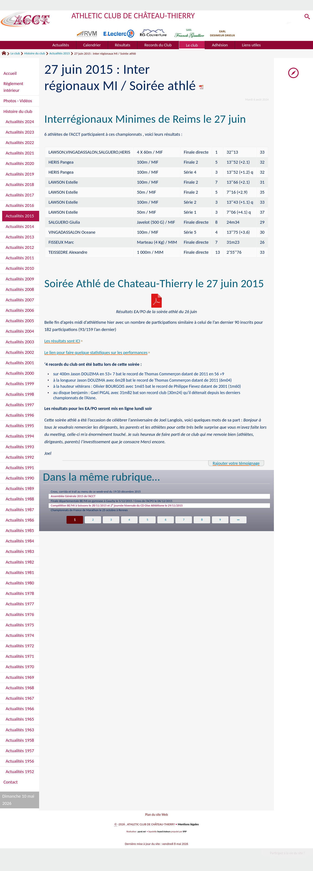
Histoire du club (34, 53)
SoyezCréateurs (164, 833)
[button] (306, 17)
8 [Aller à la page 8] (202, 527)
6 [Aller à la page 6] (166, 527)
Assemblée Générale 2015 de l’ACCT (79, 499)
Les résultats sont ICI (63, 341)
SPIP (185, 833)
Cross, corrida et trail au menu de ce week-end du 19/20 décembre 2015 (107, 493)
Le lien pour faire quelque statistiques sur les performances (98, 352)
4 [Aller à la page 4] (129, 527)
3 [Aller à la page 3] (111, 527)
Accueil (10, 73)
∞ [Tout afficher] (238, 527)
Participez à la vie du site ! (286, 855)
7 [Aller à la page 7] (184, 527)
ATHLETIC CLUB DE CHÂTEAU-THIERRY (136, 15)
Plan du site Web (156, 815)
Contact (10, 782)
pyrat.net (141, 833)
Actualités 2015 (59, 53)
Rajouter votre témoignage (234, 465)
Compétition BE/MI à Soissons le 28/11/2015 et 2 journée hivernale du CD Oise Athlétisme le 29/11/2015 (133, 510)
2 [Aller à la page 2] (93, 527)
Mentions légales (188, 826)
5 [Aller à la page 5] (147, 527)
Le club (15, 53)
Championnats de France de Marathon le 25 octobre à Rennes (99, 516)
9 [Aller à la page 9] (220, 527)
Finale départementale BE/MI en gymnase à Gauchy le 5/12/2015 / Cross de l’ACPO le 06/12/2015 (127, 505)
